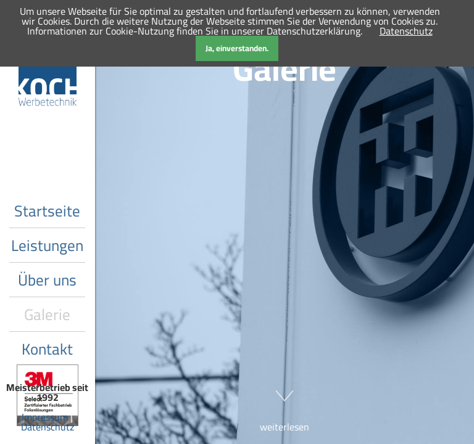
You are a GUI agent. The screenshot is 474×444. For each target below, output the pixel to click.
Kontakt (47, 348)
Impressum (45, 417)
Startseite (47, 210)
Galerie (47, 314)
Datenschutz (47, 426)
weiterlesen (284, 405)
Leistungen (47, 245)
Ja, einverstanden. (237, 48)
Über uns (47, 279)
